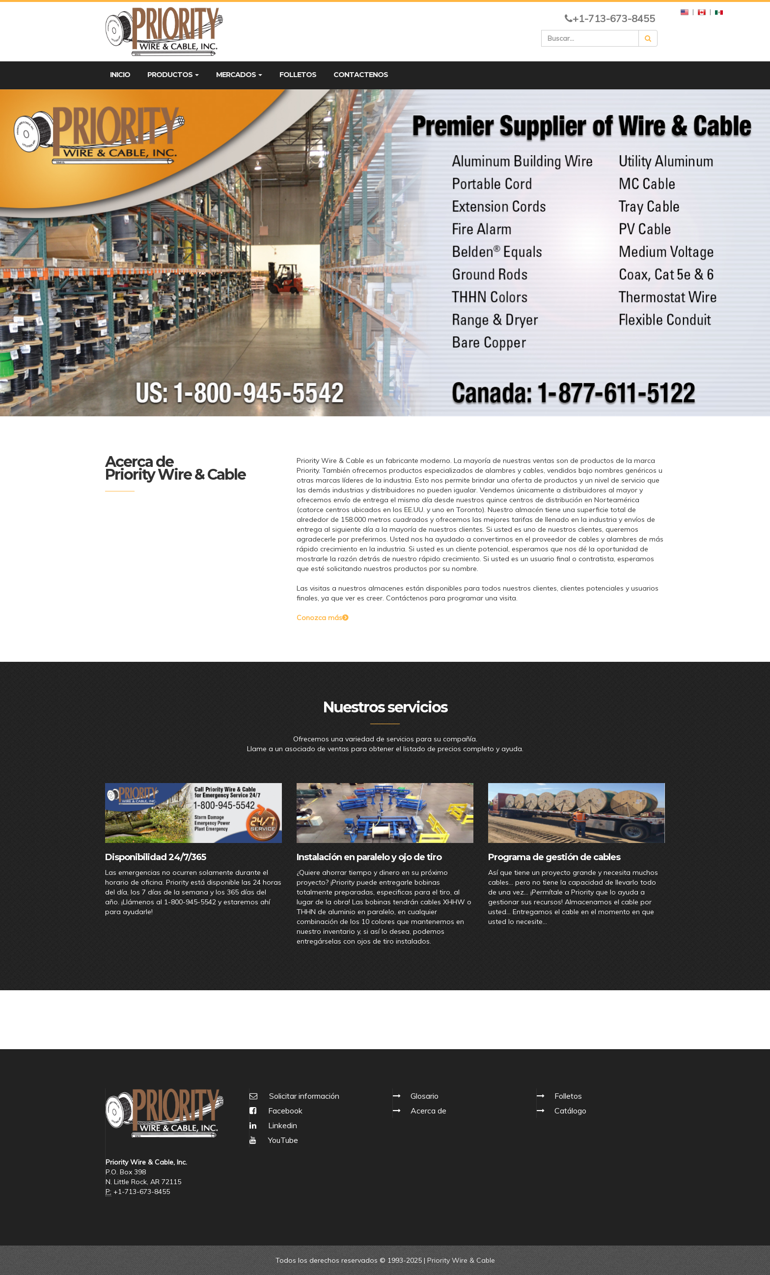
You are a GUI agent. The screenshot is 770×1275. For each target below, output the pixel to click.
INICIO (120, 74)
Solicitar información (304, 1096)
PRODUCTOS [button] (173, 74)
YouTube (273, 1140)
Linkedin (273, 1125)
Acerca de (428, 1110)
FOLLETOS (297, 74)
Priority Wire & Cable (461, 1260)
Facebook (275, 1110)
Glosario (425, 1096)
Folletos (568, 1096)
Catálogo (570, 1110)
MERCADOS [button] (239, 74)
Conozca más (322, 617)
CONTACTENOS (360, 74)
